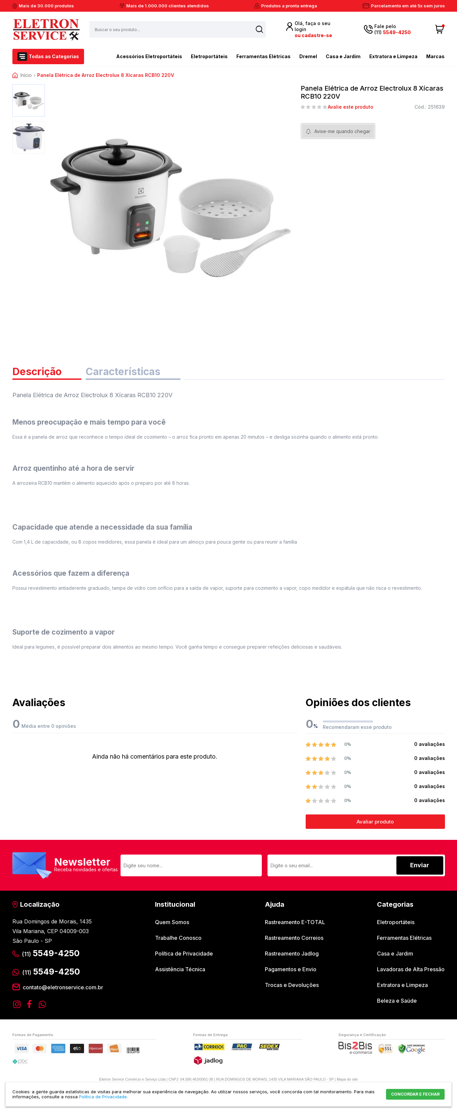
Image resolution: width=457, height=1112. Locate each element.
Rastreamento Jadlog (292, 953)
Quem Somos (172, 922)
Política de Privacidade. (103, 1096)
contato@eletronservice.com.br (63, 987)
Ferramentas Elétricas (263, 56)
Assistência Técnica (180, 969)
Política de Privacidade (184, 953)
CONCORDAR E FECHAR (415, 1094)
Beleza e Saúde (397, 1000)
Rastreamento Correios (294, 937)
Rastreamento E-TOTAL (295, 922)
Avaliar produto (375, 821)
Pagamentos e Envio (290, 969)
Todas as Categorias (54, 56)
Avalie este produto (350, 107)
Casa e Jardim (343, 56)
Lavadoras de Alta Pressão (411, 969)
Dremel (308, 56)
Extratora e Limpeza (393, 56)
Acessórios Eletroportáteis (137, 56)
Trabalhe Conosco (178, 937)
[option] (28, 100)
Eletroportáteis (209, 56)
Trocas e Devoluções (292, 985)
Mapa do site (347, 1079)
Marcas (435, 56)
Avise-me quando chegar (342, 131)
